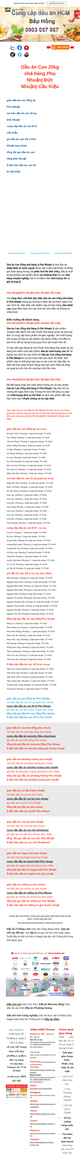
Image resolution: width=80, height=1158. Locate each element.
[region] (40, 3)
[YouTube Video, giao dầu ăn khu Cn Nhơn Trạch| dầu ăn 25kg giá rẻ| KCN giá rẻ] (57, 194)
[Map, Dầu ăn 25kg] (40, 230)
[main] (40, 77)
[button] (2, 9)
